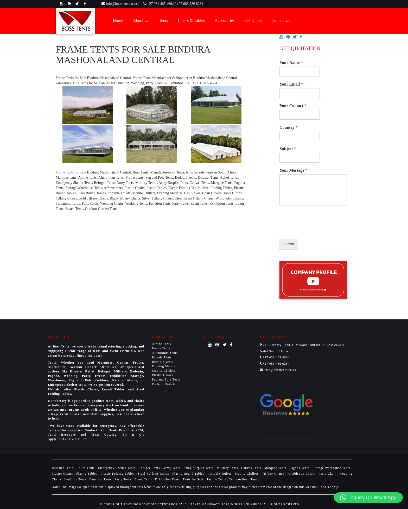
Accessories (224, 20)
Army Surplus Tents (199, 468)
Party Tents (123, 479)
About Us (141, 20)
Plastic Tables (87, 473)
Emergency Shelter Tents (117, 468)
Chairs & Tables (191, 20)
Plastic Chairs (162, 375)
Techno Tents (216, 479)
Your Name (291, 62)
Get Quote (253, 20)
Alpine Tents (161, 344)
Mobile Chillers (164, 370)
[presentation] (319, 230)
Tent (254, 479)
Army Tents (172, 468)
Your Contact (293, 106)
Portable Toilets (164, 384)
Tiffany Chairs (273, 473)
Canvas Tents (251, 468)
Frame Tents (161, 348)
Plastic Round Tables (188, 473)
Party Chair (327, 473)
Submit (289, 244)
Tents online (238, 479)
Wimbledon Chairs (301, 473)
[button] (368, 497)
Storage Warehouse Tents (332, 468)
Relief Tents (86, 468)
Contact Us (280, 20)
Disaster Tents (63, 468)
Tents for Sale (193, 479)
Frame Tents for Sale (71, 172)
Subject (287, 148)
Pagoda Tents (162, 357)
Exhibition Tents (168, 479)
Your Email (291, 84)
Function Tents (101, 479)
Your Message (293, 170)
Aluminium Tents (165, 353)
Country (288, 127)
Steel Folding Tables (154, 473)
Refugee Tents (150, 468)
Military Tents (227, 468)
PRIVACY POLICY (73, 439)
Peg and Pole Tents (166, 379)
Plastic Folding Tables (118, 473)
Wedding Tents (76, 479)
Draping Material (165, 366)
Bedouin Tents (162, 362)
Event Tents (144, 479)
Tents (163, 20)
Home (118, 20)
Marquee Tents (276, 468)
